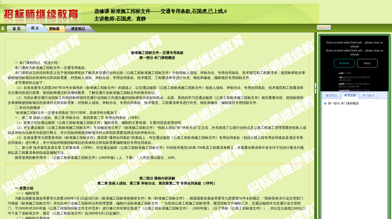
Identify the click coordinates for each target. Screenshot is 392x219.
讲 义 (35, 28)
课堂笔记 (78, 29)
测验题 (54, 29)
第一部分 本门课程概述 (343, 103)
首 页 (16, 29)
